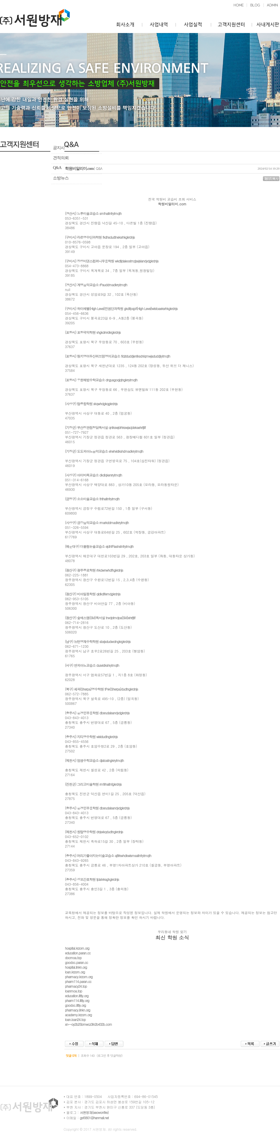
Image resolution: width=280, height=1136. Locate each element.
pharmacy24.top (76, 986)
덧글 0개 (71, 1055)
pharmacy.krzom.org (78, 976)
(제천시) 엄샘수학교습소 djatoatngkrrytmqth (94, 760)
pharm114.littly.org (77, 1000)
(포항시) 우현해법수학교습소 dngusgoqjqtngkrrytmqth (101, 379)
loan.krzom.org (75, 972)
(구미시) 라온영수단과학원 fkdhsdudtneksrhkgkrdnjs (100, 237)
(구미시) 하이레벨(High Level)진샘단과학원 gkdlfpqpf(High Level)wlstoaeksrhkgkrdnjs (121, 308)
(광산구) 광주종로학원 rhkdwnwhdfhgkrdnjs (94, 570)
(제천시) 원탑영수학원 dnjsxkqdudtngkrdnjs (94, 831)
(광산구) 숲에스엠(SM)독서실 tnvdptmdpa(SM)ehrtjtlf (100, 617)
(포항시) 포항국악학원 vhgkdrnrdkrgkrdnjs (93, 332)
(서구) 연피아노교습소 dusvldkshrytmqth (92, 665)
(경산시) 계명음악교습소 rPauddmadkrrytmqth (96, 284)
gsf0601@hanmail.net (94, 1117)
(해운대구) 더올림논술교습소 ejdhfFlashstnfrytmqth (99, 546)
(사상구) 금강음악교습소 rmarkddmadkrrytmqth (97, 522)
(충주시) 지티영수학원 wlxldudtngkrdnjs (91, 736)
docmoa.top (73, 957)
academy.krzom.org (78, 1014)
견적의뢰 (61, 158)
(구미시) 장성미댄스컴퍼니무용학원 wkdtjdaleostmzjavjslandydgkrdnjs (111, 261)
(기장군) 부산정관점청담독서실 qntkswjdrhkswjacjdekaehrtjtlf (105, 427)
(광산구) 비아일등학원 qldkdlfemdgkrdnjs (92, 594)
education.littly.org (76, 995)
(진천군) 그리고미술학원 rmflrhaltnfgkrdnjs (93, 784)
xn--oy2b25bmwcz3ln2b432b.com (88, 1024)
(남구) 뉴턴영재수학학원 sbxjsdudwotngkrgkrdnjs (97, 641)
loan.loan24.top (75, 1019)
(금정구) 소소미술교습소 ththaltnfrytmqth (92, 498)
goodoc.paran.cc (76, 962)
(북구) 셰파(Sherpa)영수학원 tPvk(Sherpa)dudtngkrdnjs (101, 689)
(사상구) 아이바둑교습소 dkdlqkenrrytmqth (93, 475)
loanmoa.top (73, 991)
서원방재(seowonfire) (94, 1112)
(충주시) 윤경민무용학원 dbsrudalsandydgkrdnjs (97, 712)
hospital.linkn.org (76, 967)
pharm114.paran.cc (78, 981)
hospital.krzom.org (77, 948)
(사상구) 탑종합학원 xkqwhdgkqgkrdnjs (91, 403)
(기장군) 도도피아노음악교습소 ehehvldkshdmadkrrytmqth (104, 451)
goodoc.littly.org (75, 1005)
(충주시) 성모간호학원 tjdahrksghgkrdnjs (92, 879)
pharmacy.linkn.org (77, 1010)
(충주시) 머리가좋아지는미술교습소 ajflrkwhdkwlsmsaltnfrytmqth (108, 855)
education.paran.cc (77, 952)
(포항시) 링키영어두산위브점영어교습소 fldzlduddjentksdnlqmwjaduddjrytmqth (117, 356)
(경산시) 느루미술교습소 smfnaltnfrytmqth (93, 213)
